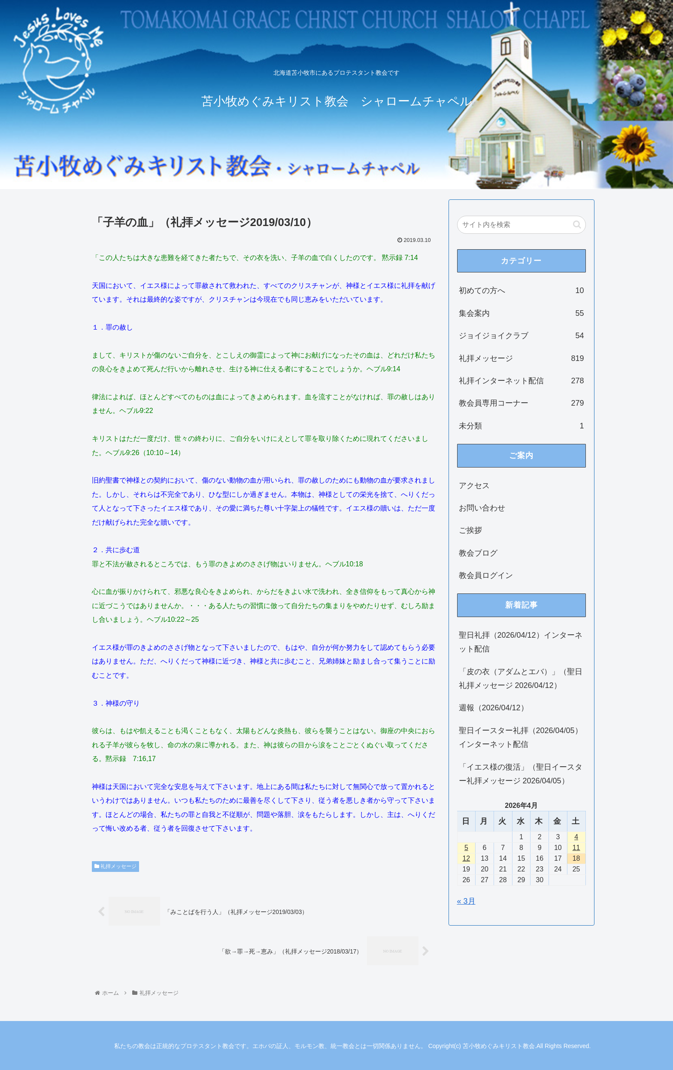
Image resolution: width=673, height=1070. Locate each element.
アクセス (474, 485)
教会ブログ (478, 553)
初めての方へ (521, 290)
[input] (521, 225)
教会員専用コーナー (521, 403)
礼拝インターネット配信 (521, 381)
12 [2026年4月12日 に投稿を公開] (466, 858)
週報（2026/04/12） (493, 707)
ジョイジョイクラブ (521, 335)
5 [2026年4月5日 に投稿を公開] (466, 847)
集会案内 (521, 313)
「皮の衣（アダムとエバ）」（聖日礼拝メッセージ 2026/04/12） (520, 678)
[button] (577, 224)
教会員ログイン (486, 575)
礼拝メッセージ (115, 866)
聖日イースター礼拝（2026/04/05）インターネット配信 (520, 737)
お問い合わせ (482, 508)
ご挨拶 (470, 530)
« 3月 (466, 901)
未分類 (521, 426)
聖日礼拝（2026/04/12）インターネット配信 (520, 642)
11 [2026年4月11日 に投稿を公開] (576, 847)
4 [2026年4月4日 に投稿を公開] (576, 837)
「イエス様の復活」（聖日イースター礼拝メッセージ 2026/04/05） (520, 774)
